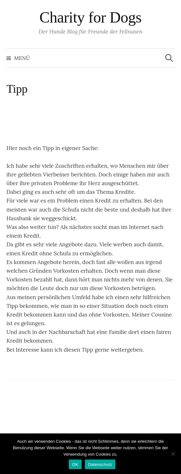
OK (75, 464)
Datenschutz (100, 464)
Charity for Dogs (91, 17)
